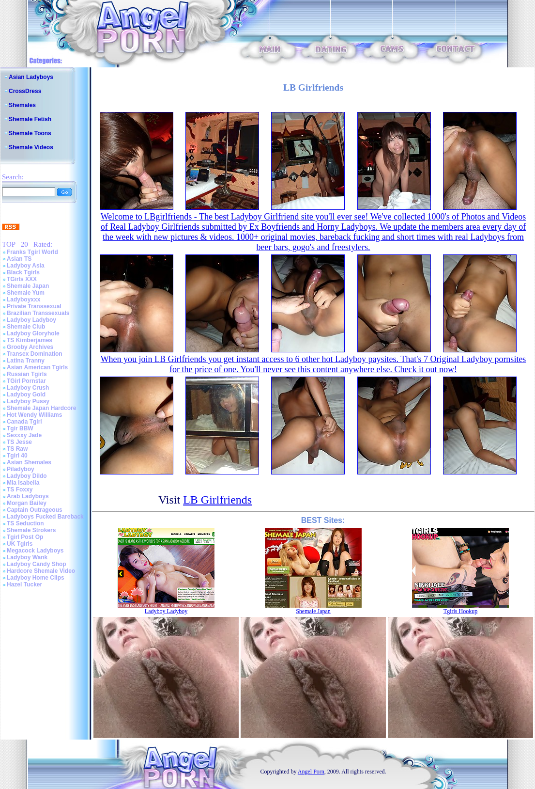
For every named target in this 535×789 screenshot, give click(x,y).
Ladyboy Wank (27, 557)
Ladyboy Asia (26, 265)
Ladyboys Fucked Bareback (45, 516)
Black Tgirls (23, 272)
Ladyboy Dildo (27, 476)
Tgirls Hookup (460, 611)
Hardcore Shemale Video (41, 571)
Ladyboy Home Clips (35, 577)
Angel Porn (311, 771)
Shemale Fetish (30, 119)
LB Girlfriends (217, 499)
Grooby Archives (30, 347)
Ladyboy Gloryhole (33, 333)
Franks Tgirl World (32, 252)
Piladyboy (20, 469)
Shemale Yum (26, 292)
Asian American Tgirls (37, 367)
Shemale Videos (31, 147)
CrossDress (25, 91)
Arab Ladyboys (28, 496)
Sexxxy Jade (24, 435)
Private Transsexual (34, 306)
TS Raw (17, 448)
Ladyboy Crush (28, 387)
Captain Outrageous (34, 509)
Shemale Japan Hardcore (41, 408)
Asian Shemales (29, 462)
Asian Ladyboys (31, 77)
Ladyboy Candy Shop (36, 564)
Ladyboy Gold (26, 394)
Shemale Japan (28, 286)
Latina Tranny (26, 360)
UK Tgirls (19, 543)
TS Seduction (25, 523)
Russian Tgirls (27, 374)
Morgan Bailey (26, 503)
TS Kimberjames (29, 340)
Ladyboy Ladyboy (31, 319)
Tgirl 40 (17, 455)
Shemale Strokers (31, 530)
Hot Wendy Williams (34, 414)
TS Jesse (19, 442)
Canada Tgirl (24, 421)
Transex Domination (34, 353)
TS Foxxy (19, 489)
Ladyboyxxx (23, 299)
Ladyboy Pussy (28, 401)
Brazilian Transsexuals (38, 313)
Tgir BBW (20, 428)
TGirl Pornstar (26, 381)
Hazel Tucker (24, 584)
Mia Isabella (23, 482)
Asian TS (19, 258)
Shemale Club (26, 326)
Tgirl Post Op (25, 537)
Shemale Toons (30, 133)
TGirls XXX (22, 279)
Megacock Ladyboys (35, 550)
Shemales (22, 105)
